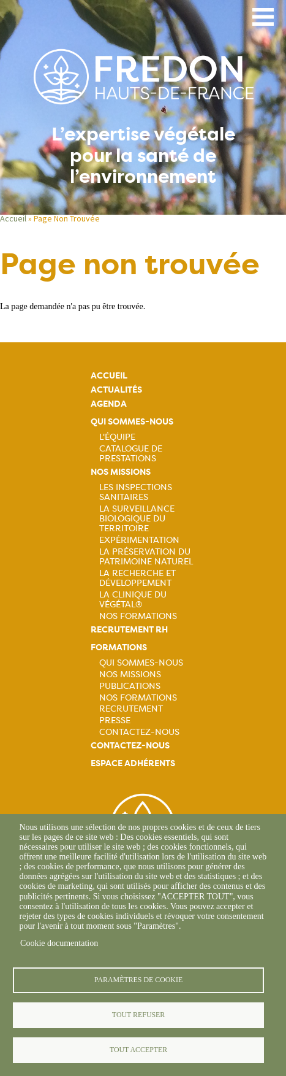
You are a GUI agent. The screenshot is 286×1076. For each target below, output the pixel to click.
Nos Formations (138, 615)
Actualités (116, 390)
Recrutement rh (129, 630)
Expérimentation (139, 539)
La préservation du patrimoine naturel (146, 556)
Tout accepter (138, 1049)
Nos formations (138, 697)
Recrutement (131, 708)
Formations (119, 647)
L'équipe (117, 436)
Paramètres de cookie (138, 979)
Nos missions (121, 472)
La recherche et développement (137, 577)
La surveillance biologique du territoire (137, 518)
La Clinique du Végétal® (133, 599)
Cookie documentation (59, 943)
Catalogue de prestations (130, 453)
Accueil (13, 218)
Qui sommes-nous (132, 422)
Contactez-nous (139, 731)
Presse (114, 720)
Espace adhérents (133, 763)
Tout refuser (138, 1014)
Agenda (109, 404)
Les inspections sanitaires (135, 492)
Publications (129, 685)
